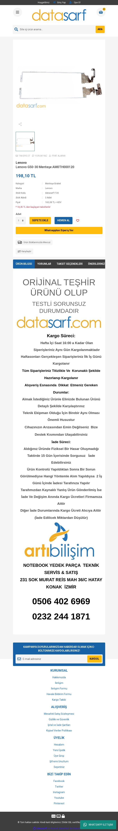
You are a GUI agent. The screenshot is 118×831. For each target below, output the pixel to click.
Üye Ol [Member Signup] (74, 2)
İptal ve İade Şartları (59, 725)
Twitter (59, 786)
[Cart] (101, 12)
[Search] (59, 29)
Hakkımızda (59, 677)
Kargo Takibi (59, 699)
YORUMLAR (44, 263)
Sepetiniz (59, 767)
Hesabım (59, 744)
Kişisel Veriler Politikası (59, 730)
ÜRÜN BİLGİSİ (24, 263)
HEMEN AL (63, 220)
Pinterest (59, 803)
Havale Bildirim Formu (59, 694)
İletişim (59, 682)
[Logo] (59, 15)
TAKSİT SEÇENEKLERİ (70, 263)
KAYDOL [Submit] (94, 658)
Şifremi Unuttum (59, 761)
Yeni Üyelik (59, 750)
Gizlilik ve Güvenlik (59, 719)
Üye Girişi (59, 755)
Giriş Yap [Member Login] (59, 2)
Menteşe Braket (53, 183)
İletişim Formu (59, 688)
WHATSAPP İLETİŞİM (98, 825)
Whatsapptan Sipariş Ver (59, 230)
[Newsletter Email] (59, 658)
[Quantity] (21, 220)
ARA (100, 29)
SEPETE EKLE (40, 220)
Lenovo (21, 162)
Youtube (59, 797)
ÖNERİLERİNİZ (96, 263)
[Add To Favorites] (77, 220)
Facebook (59, 781)
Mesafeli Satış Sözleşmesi (59, 713)
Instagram (59, 792)
